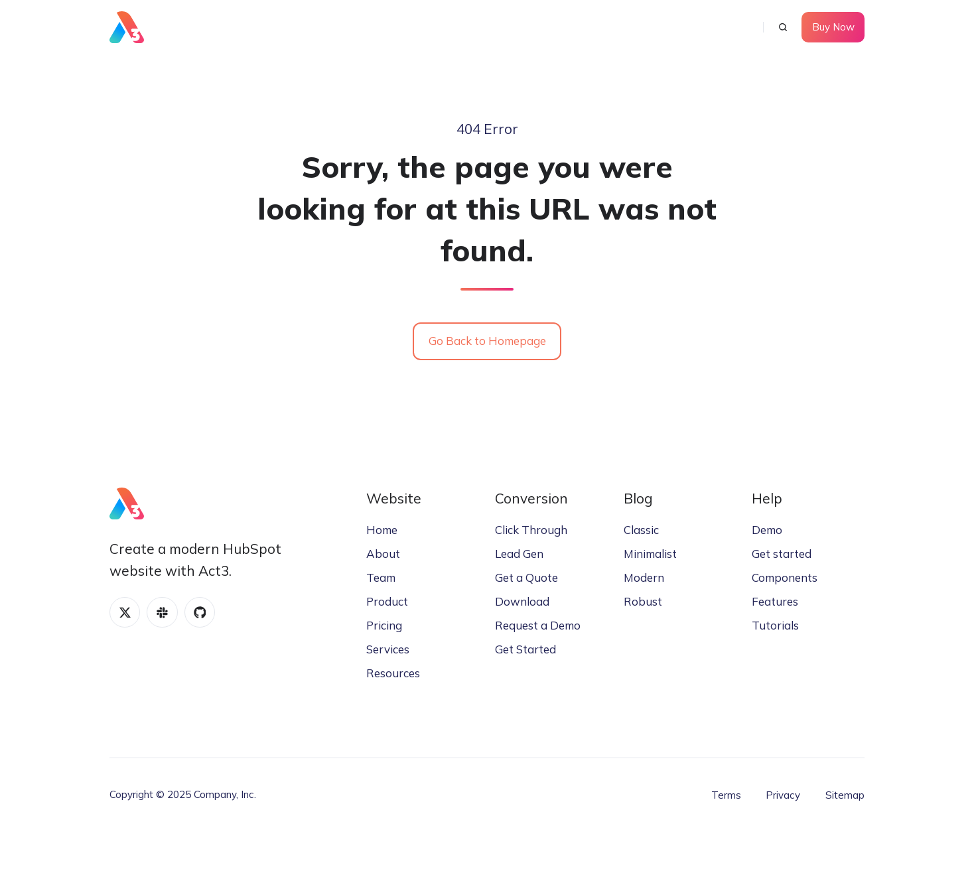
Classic (641, 530)
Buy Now (833, 27)
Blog (638, 498)
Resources (393, 673)
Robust (643, 601)
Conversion (531, 498)
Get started (781, 554)
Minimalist (650, 554)
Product (387, 601)
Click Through (531, 530)
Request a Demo (538, 625)
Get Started (525, 649)
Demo (767, 530)
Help (767, 498)
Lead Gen (519, 554)
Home (381, 530)
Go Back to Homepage (487, 341)
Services (387, 649)
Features (775, 601)
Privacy (783, 795)
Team (380, 577)
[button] (783, 27)
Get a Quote (526, 577)
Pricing (384, 625)
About (383, 554)
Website (393, 498)
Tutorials (775, 625)
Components (784, 577)
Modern (644, 577)
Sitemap (845, 795)
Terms (726, 795)
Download (522, 601)
